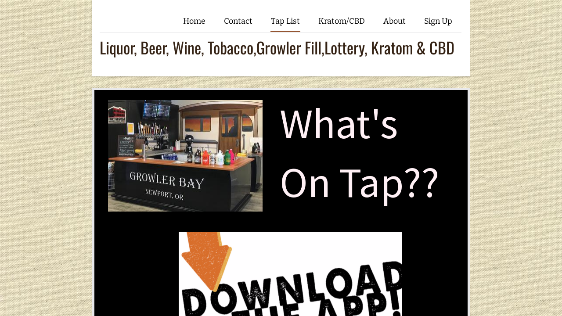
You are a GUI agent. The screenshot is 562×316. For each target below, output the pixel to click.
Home (194, 21)
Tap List (285, 21)
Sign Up (438, 21)
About (394, 21)
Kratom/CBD (341, 21)
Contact (238, 21)
